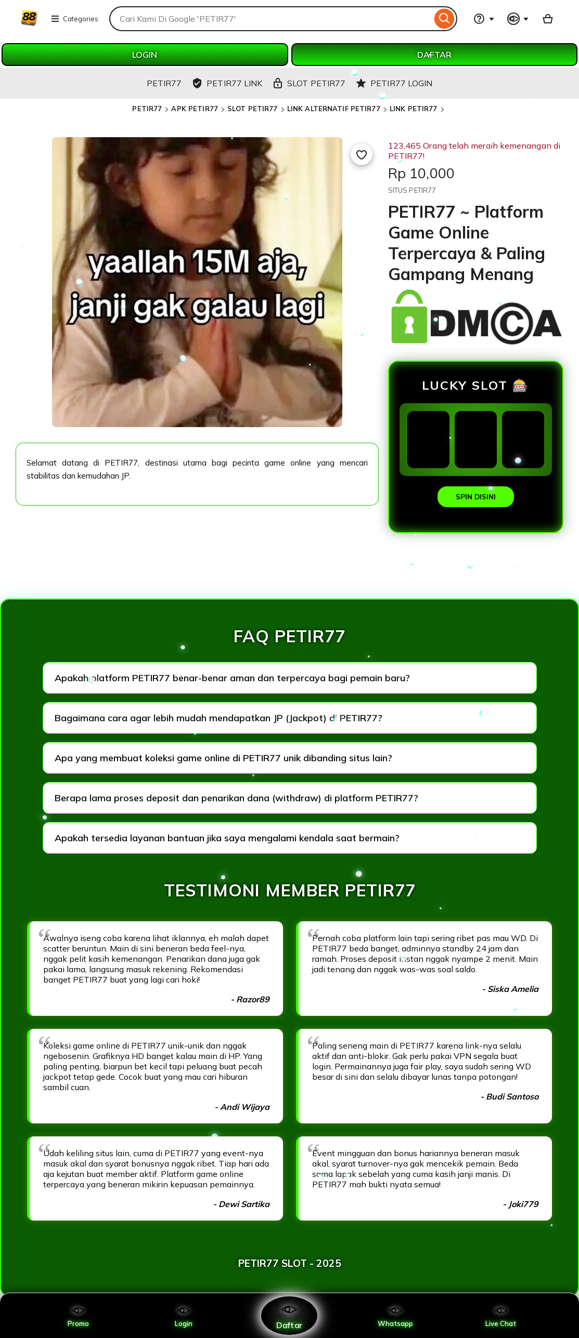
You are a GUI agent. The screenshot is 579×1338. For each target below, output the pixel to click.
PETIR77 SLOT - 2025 (289, 1263)
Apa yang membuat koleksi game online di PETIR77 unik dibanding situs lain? (223, 758)
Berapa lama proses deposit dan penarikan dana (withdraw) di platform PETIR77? (236, 798)
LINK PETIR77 (414, 108)
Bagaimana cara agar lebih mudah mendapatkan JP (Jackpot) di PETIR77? (218, 718)
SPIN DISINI (476, 497)
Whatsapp (395, 1316)
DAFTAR (434, 54)
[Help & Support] (484, 18)
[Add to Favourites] (361, 154)
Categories (74, 18)
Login (183, 1316)
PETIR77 (147, 108)
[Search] (444, 18)
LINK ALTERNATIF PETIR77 (333, 108)
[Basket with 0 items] (547, 18)
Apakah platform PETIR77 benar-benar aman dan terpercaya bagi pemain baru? (232, 678)
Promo (78, 1316)
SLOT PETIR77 (252, 108)
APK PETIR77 (194, 108)
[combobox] (270, 18)
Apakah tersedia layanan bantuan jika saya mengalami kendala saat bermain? (227, 838)
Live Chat (500, 1316)
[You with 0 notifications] (518, 18)
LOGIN (144, 54)
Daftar (289, 1315)
